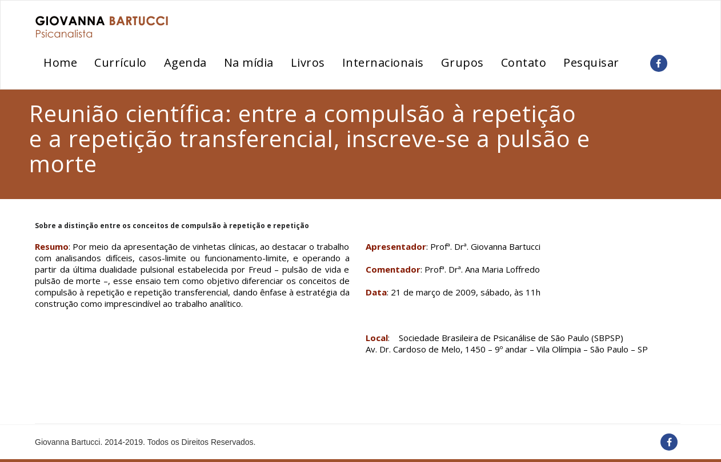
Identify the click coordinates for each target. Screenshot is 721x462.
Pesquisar (591, 62)
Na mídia (249, 62)
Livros (308, 62)
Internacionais (383, 62)
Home (60, 62)
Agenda (185, 62)
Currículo (120, 62)
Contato (524, 62)
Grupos (462, 62)
